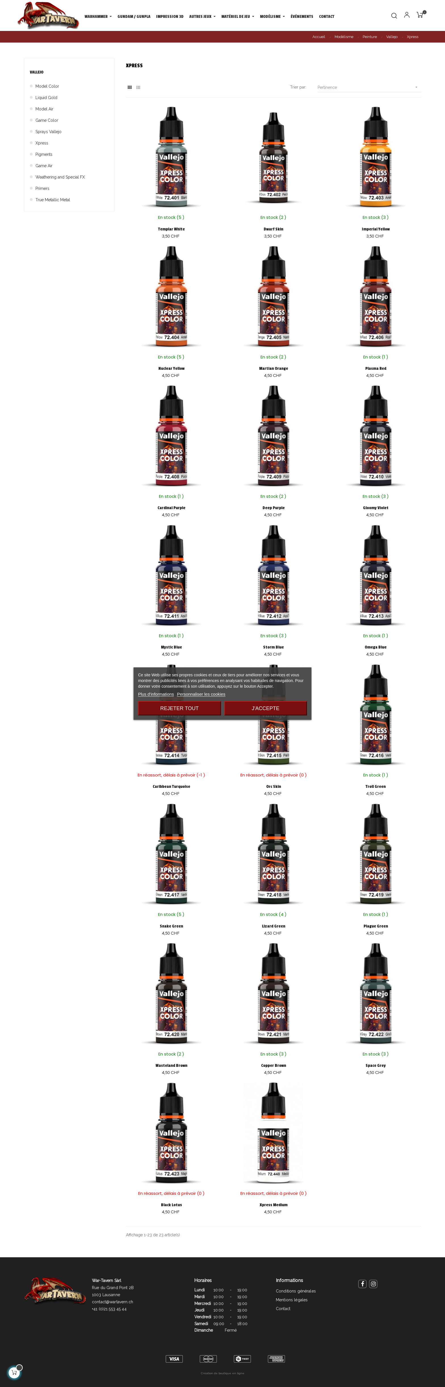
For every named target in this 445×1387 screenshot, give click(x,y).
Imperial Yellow (376, 229)
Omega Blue (376, 647)
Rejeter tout (179, 708)
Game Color (46, 120)
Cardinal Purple (171, 507)
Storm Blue (273, 647)
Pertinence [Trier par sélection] (369, 87)
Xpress (41, 143)
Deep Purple (274, 507)
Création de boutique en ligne (222, 1373)
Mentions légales (292, 1300)
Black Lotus (171, 1205)
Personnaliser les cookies (201, 693)
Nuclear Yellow (171, 368)
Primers (42, 188)
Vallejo (36, 72)
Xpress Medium (273, 1205)
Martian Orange (273, 368)
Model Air (44, 109)
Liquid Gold (46, 97)
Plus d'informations (156, 693)
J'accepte (265, 708)
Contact (283, 1308)
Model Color (47, 86)
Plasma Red (375, 368)
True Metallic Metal (52, 200)
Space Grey (376, 1065)
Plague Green (376, 926)
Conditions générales (296, 1291)
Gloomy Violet (376, 507)
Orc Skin (273, 786)
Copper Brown (273, 1065)
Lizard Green (273, 926)
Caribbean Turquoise (171, 786)
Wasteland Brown (171, 1065)
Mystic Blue (171, 647)
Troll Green (376, 786)
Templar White (171, 229)
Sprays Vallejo (48, 131)
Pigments (44, 154)
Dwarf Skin (273, 229)
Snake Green (171, 926)
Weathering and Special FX (60, 177)
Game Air (44, 165)
